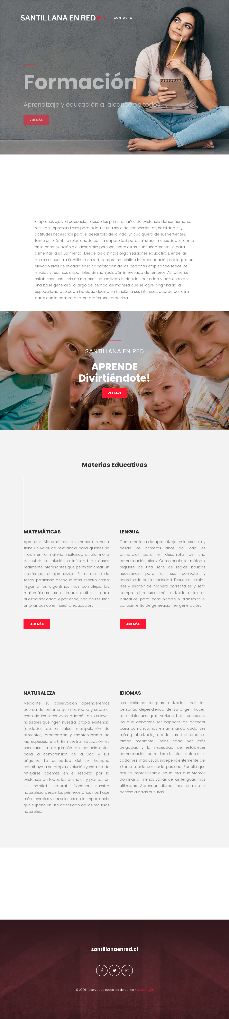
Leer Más (36, 626)
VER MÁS (114, 395)
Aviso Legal (145, 990)
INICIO (110, 20)
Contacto (132, 20)
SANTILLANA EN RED (61, 20)
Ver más (36, 129)
